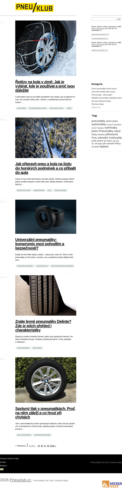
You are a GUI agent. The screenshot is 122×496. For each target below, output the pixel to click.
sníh (49, 190)
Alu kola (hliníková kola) (101, 101)
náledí (69, 108)
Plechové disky (98, 104)
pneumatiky (98, 121)
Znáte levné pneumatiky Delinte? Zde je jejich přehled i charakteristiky (43, 325)
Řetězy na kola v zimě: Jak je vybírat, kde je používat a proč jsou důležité (45, 86)
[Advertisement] (105, 67)
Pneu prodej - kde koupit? (102, 95)
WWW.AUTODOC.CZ (100, 50)
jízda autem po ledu (56, 108)
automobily (99, 124)
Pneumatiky (106, 131)
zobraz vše (96, 107)
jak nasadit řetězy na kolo (38, 108)
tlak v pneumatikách (24, 435)
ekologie (98, 143)
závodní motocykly (110, 137)
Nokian (100, 128)
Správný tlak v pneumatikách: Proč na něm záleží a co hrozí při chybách (45, 412)
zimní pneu (112, 121)
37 (45, 446)
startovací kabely (60, 190)
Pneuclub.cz (20, 480)
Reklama (3, 466)
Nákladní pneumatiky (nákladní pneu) (107, 98)
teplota (104, 146)
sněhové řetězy (39, 190)
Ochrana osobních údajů (9, 458)
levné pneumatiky (23, 348)
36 (42, 446)
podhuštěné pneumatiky (42, 435)
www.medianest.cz (112, 484)
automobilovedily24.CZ (100, 34)
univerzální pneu (42, 266)
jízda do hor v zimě (24, 190)
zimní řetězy (21, 108)
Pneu (94, 137)
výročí (94, 128)
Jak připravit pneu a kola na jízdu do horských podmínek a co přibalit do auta (45, 168)
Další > (53, 446)
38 (48, 446)
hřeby (94, 134)
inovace (109, 124)
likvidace (117, 124)
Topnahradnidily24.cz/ (100, 38)
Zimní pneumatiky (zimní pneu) (104, 89)
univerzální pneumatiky (25, 266)
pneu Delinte (37, 348)
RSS (2, 469)
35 (39, 446)
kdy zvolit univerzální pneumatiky (62, 266)
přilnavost (111, 134)
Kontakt (3, 462)
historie (101, 134)
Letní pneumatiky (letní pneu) (103, 92)
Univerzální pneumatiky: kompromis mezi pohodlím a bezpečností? (39, 243)
